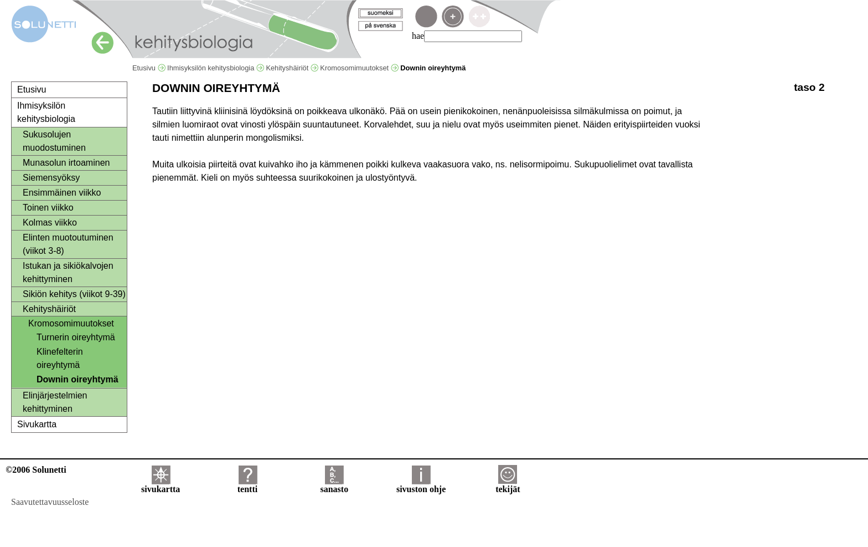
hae (418, 35)
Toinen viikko (48, 207)
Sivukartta (36, 424)
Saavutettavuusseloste (50, 502)
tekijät (507, 485)
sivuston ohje (421, 485)
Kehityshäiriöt (292, 68)
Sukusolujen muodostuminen (54, 141)
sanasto (334, 485)
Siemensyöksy (51, 177)
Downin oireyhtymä (77, 379)
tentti (247, 485)
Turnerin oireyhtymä (76, 337)
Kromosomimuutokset (359, 68)
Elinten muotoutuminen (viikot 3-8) (68, 244)
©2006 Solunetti (36, 469)
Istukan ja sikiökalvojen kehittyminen (68, 272)
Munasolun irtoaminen (66, 162)
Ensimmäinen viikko (62, 192)
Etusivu (149, 68)
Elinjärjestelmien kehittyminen (55, 402)
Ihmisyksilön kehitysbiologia (215, 68)
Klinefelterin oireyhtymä (60, 358)
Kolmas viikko (50, 222)
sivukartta (160, 485)
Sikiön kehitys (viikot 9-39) (74, 294)
